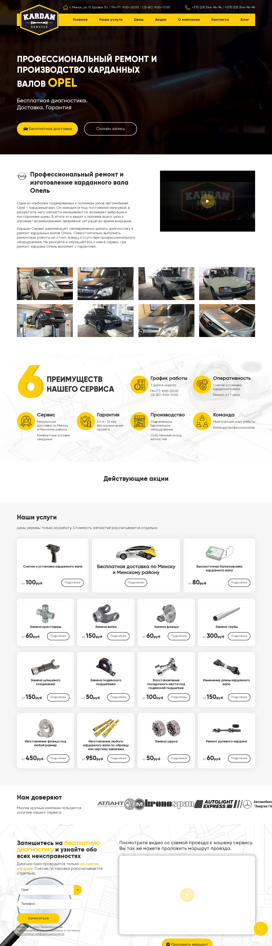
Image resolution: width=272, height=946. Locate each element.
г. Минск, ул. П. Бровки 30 (89, 7)
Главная (80, 20)
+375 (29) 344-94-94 (207, 7)
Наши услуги (111, 20)
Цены (139, 20)
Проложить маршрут (189, 907)
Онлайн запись (110, 129)
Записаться (38, 880)
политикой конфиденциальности (41, 896)
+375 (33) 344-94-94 (240, 7)
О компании (189, 20)
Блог (245, 20)
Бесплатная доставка (50, 129)
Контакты (220, 20)
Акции (160, 20)
